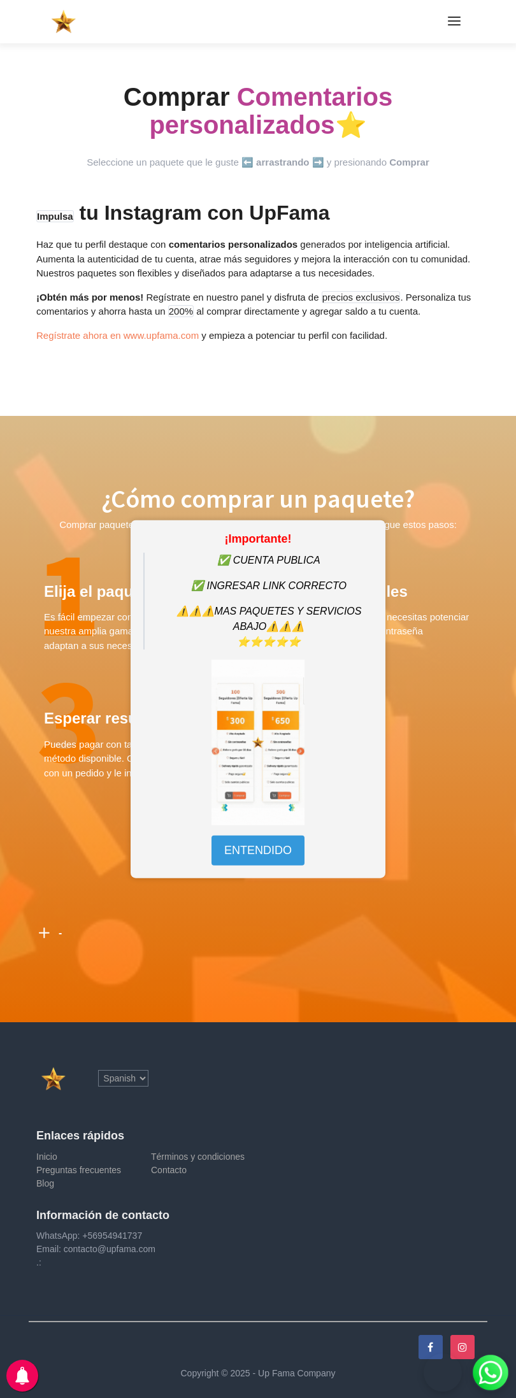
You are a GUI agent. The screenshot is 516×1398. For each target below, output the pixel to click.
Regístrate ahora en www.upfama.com (117, 335)
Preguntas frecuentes (78, 1170)
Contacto (169, 1170)
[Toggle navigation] (454, 21)
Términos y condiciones (198, 1157)
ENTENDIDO (258, 850)
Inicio (46, 1157)
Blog (45, 1183)
